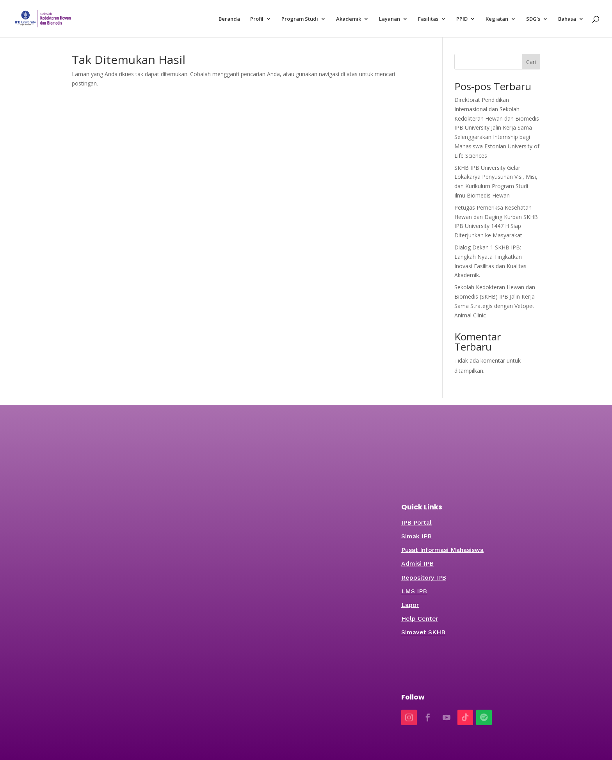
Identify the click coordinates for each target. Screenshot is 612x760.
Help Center (419, 618)
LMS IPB (414, 591)
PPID (462, 19)
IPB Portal (416, 522)
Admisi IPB (417, 563)
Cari (531, 62)
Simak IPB (416, 536)
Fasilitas (428, 19)
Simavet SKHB (423, 632)
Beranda (229, 19)
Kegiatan (497, 19)
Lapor (410, 605)
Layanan (389, 19)
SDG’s (533, 19)
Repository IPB (423, 577)
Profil (256, 19)
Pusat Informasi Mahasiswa (442, 550)
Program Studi (299, 19)
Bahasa (567, 19)
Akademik (348, 19)
